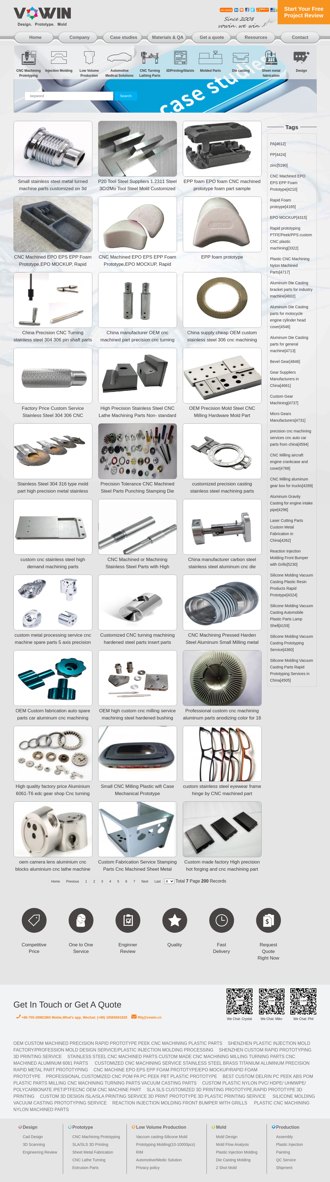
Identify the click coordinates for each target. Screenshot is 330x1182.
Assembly (284, 1137)
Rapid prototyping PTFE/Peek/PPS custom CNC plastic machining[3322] (291, 238)
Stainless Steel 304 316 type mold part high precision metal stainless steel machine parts (52, 491)
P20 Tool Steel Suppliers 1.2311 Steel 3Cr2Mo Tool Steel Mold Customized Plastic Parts (137, 188)
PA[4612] (278, 144)
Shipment (284, 1167)
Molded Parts (210, 61)
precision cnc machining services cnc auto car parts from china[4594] (290, 438)
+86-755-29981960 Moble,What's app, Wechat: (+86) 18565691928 (71, 1017)
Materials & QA (168, 37)
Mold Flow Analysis (232, 1144)
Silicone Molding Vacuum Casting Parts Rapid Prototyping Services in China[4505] (291, 670)
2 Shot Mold (226, 1167)
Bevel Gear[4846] (285, 361)
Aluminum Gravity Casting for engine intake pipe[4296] (291, 503)
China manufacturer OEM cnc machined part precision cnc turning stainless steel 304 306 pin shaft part (138, 340)
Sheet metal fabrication (271, 64)
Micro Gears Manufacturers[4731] (287, 417)
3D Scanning (34, 1144)
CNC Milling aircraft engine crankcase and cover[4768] (289, 462)
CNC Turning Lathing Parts (150, 64)
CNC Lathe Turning (89, 1160)
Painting (283, 1152)
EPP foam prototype (222, 257)
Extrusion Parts (86, 1167)
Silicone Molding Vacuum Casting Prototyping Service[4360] (291, 643)
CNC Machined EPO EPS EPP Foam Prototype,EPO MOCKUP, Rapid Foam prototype (53, 264)
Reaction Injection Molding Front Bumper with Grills (179, 1103)
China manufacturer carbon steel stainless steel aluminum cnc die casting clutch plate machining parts (222, 567)
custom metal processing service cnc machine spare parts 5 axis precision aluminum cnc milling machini (53, 642)
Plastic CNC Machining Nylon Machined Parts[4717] (290, 265)
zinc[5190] (279, 165)
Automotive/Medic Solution (159, 1160)
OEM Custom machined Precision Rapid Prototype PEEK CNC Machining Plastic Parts (118, 1043)
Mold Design (227, 1137)
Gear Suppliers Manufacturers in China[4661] (284, 379)
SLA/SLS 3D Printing (90, 1144)
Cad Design (33, 1137)
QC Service (286, 1160)
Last (157, 881)
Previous (72, 881)
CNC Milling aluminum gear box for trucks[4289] (291, 482)
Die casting (241, 61)
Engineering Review (40, 1152)
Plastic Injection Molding (236, 1152)
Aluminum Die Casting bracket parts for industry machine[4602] (291, 289)
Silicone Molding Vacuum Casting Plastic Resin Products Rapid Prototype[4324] (291, 585)
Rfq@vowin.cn (146, 1017)
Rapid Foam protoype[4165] (283, 203)
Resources (256, 37)
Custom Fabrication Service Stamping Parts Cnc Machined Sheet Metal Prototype (137, 869)
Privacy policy (148, 1167)
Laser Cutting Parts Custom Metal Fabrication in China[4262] (286, 530)
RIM (139, 1152)
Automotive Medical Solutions (119, 64)
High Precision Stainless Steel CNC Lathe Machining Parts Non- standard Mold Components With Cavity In (137, 415)
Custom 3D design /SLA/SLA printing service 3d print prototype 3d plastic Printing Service (153, 1096)
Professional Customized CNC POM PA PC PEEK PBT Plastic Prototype (131, 1076)
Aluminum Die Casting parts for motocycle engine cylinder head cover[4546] (289, 317)
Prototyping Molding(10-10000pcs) (165, 1144)
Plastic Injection (289, 1144)
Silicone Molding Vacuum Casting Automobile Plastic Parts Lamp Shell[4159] (291, 616)
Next (144, 881)
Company (79, 37)
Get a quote (212, 37)
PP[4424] (278, 154)
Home (35, 37)
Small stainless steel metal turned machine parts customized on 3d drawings (53, 188)
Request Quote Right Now (268, 951)
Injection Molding (59, 61)
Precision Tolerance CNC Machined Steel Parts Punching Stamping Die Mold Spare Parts (137, 491)
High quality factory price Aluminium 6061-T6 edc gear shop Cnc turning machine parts (53, 793)
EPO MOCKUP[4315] (288, 217)
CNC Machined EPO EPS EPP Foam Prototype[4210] (287, 183)
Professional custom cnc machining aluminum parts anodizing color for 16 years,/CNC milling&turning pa (222, 718)
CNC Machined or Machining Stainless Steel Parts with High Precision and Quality (138, 567)
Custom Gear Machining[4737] (284, 399)
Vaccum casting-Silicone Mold (161, 1137)
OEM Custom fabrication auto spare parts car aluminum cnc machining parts (52, 718)
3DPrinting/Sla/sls (180, 61)
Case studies (123, 37)
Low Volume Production (89, 64)
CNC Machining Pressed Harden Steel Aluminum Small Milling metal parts (222, 642)
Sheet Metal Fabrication (93, 1152)
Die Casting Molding (233, 1160)
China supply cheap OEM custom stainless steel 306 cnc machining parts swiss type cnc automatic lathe (221, 340)
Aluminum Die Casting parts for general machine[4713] (289, 344)
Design (301, 61)
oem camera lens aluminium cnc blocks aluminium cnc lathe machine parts (52, 869)
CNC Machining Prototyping (29, 64)
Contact (300, 37)
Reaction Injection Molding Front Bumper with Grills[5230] (289, 558)
